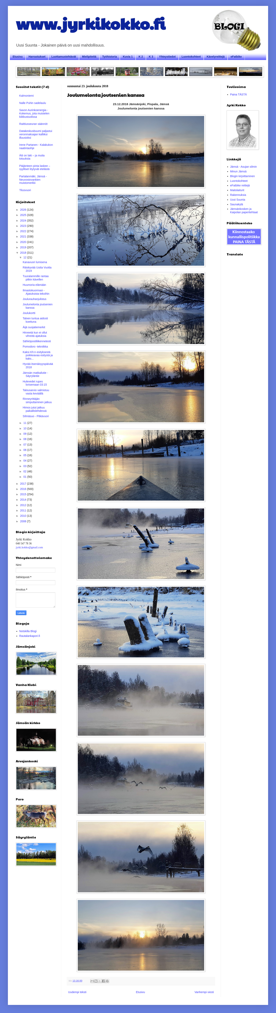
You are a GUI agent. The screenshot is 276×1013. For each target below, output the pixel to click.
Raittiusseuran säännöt (33, 123)
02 (25, 471)
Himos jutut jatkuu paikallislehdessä (35, 409)
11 (25, 422)
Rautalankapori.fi (29, 635)
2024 (23, 220)
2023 (23, 225)
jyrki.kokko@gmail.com (29, 547)
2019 (23, 247)
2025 (23, 215)
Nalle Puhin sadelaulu (32, 103)
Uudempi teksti (77, 992)
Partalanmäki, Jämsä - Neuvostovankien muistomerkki (33, 180)
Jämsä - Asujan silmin (243, 166)
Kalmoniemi (26, 95)
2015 (23, 494)
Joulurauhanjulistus (34, 299)
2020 (23, 242)
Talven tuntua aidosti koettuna (35, 320)
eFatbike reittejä (240, 185)
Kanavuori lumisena (35, 262)
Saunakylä (236, 204)
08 (25, 439)
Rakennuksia (238, 194)
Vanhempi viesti (204, 992)
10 (25, 428)
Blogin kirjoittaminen (242, 176)
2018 (23, 252)
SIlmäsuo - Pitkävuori (36, 416)
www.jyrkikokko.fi (90, 23)
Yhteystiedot (167, 56)
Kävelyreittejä (216, 56)
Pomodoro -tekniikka (35, 346)
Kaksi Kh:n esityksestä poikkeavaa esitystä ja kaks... (38, 355)
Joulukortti (29, 313)
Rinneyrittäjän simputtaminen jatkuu (37, 400)
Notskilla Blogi (28, 631)
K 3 (151, 56)
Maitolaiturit (237, 190)
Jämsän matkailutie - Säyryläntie (35, 374)
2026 (23, 209)
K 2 (141, 56)
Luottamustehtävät (63, 56)
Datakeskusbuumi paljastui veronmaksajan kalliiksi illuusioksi (35, 134)
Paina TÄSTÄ (238, 94)
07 (25, 444)
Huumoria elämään (34, 284)
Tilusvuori (25, 190)
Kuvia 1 (128, 56)
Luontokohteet (191, 56)
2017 (23, 483)
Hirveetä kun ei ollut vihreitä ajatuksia (35, 334)
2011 (23, 510)
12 (25, 257)
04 (25, 460)
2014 (23, 499)
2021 (23, 236)
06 (25, 449)
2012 (23, 505)
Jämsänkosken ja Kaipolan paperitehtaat (244, 210)
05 (25, 455)
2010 (23, 515)
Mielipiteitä (89, 56)
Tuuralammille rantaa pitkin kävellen (36, 278)
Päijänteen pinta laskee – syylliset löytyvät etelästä (34, 167)
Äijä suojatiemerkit (34, 327)
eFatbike (236, 56)
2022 (23, 231)
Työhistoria (109, 56)
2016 (23, 489)
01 (25, 476)
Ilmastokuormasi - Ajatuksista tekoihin (36, 292)
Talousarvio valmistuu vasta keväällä (36, 392)
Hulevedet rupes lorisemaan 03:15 (35, 383)
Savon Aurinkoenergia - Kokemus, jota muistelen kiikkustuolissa (34, 113)
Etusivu (18, 56)
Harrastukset (37, 56)
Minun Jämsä (238, 171)
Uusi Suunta (237, 199)
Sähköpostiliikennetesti (37, 341)
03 (25, 466)
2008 (23, 521)
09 (25, 433)
